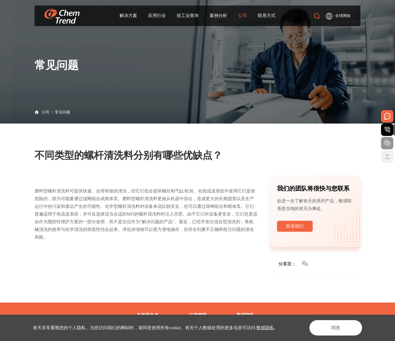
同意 (335, 327)
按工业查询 (188, 15)
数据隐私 (265, 327)
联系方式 (266, 15)
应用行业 (157, 15)
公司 (242, 15)
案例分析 (218, 15)
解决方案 (128, 15)
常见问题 (62, 112)
